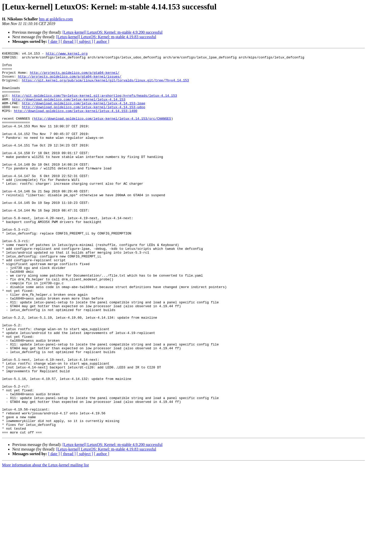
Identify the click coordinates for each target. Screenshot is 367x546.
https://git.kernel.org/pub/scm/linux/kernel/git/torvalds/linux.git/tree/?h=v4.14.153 (105, 86)
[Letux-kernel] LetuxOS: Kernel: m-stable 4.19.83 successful (106, 37)
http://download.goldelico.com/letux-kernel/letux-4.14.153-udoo (83, 118)
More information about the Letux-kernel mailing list (45, 541)
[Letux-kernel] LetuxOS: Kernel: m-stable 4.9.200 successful (112, 32)
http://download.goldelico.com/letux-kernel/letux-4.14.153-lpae (83, 113)
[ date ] (54, 41)
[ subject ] (85, 41)
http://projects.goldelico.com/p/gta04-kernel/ (74, 77)
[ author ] (101, 41)
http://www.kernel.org (67, 54)
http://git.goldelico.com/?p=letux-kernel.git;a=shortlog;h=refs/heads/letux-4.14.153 (94, 104)
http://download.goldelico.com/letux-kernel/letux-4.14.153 (68, 109)
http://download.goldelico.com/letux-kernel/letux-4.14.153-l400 (75, 123)
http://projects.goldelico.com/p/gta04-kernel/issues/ (69, 81)
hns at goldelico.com (56, 19)
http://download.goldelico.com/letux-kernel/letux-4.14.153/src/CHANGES (102, 132)
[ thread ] (68, 41)
